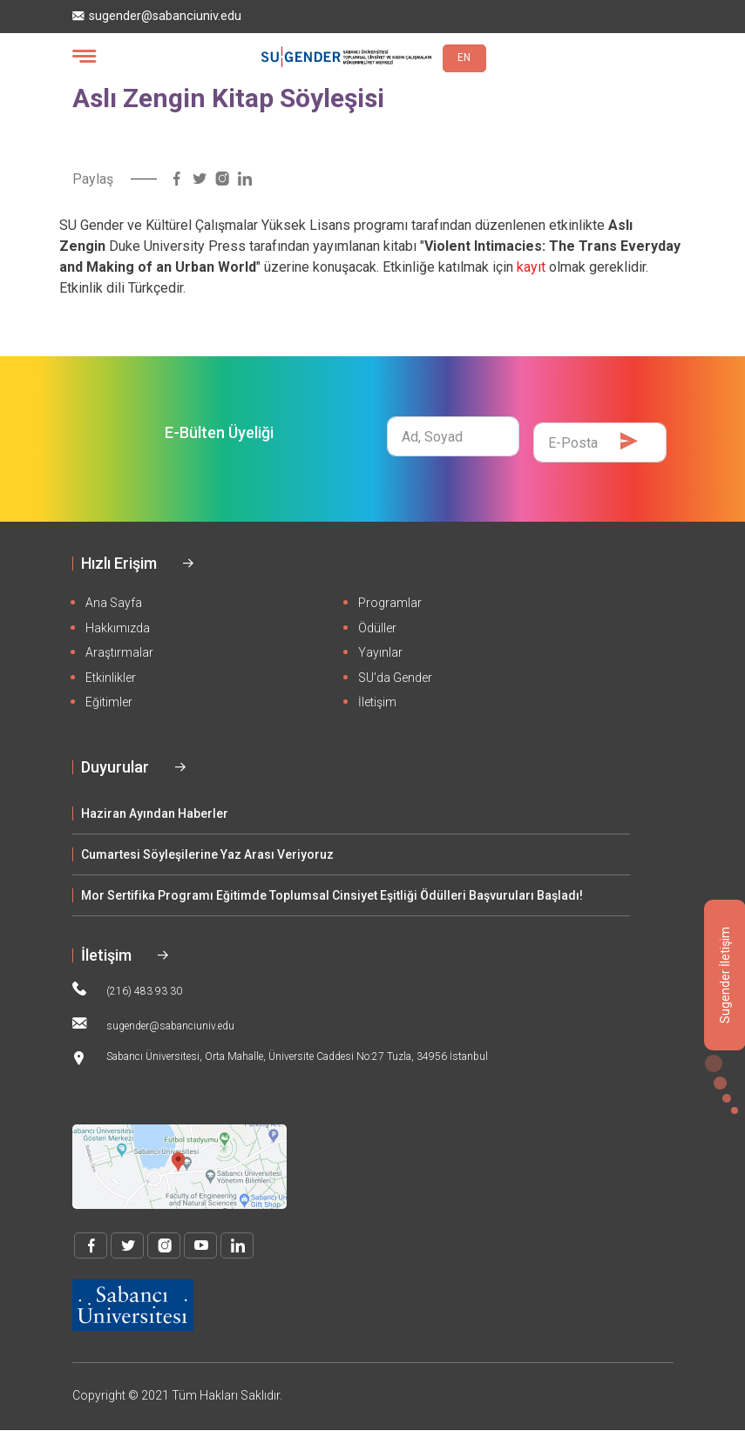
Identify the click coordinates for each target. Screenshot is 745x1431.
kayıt (531, 267)
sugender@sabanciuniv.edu (156, 16)
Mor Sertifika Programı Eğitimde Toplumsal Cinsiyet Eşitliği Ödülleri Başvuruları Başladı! (332, 895)
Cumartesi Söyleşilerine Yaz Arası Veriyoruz (207, 854)
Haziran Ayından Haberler (154, 813)
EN (464, 57)
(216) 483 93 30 (127, 989)
